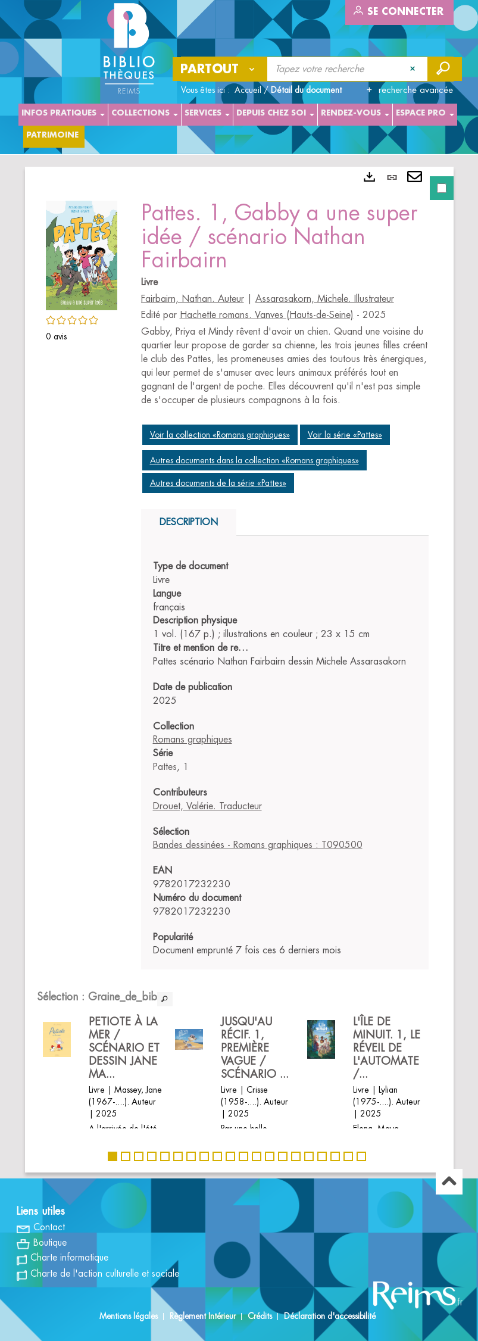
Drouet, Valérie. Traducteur (207, 806)
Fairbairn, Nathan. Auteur (192, 299)
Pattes (165, 767)
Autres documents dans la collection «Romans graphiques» (254, 460)
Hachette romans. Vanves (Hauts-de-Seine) (267, 315)
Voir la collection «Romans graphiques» (220, 435)
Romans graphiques (192, 739)
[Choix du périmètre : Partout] (220, 69)
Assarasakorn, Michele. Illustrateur (324, 299)
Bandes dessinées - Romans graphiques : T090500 (258, 845)
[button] (81, 253)
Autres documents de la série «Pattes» (218, 483)
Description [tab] (189, 522)
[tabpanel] (239, 669)
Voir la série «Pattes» (345, 435)
